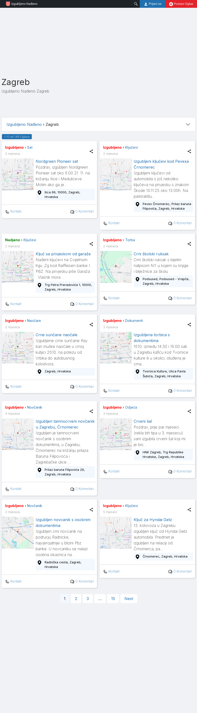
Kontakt (13, 211)
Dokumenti (134, 320)
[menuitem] (136, 4)
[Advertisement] (97, 42)
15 (113, 598)
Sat (30, 147)
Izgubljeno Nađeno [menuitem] (19, 3)
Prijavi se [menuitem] (152, 4)
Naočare (34, 320)
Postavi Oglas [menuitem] (181, 4)
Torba (130, 240)
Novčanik (34, 407)
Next (128, 598)
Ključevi (131, 147)
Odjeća (131, 407)
